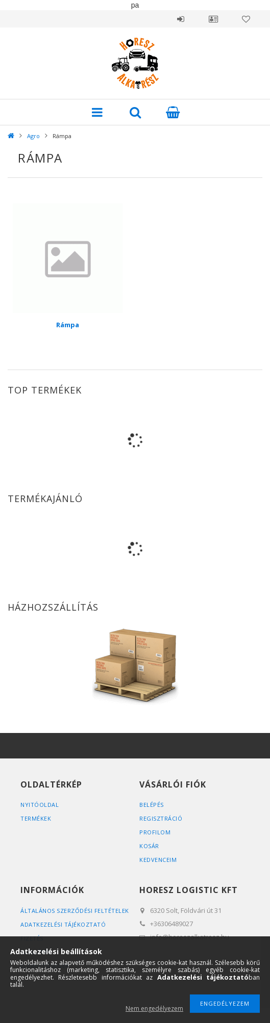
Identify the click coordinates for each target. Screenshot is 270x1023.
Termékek (35, 818)
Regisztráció (160, 818)
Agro (33, 136)
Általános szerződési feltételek (74, 910)
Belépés (180, 19)
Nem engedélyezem (154, 1008)
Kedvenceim (158, 859)
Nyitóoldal (39, 804)
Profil (213, 19)
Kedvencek (246, 19)
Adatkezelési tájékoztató (63, 924)
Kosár (149, 846)
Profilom (154, 832)
